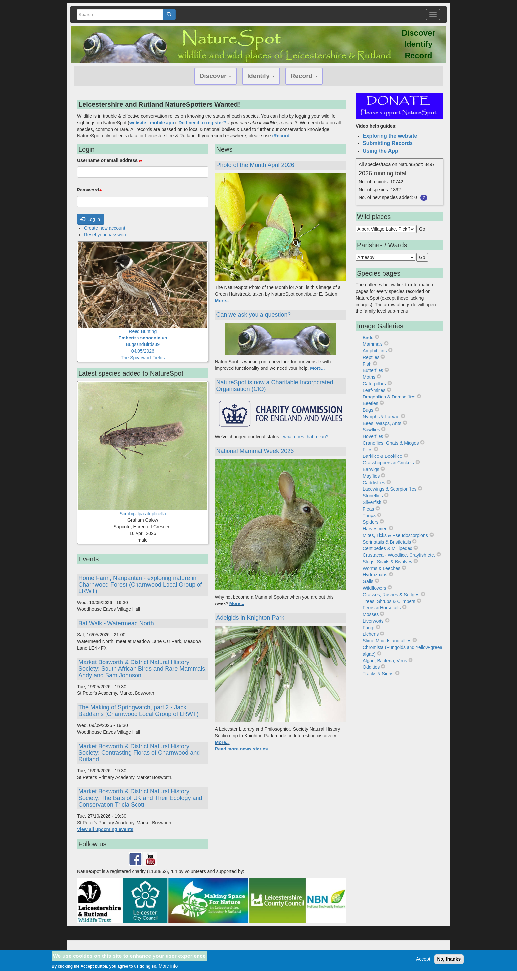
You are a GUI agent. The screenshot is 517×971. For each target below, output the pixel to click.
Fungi (368, 627)
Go (422, 229)
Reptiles (371, 357)
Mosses (371, 614)
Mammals (373, 344)
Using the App (380, 151)
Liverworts (373, 621)
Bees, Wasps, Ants (382, 423)
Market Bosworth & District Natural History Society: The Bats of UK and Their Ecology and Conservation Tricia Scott (140, 798)
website (137, 122)
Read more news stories (241, 748)
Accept (423, 960)
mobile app (162, 122)
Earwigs (371, 469)
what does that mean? (306, 436)
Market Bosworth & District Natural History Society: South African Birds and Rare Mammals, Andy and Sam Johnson (142, 669)
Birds (368, 337)
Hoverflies (373, 436)
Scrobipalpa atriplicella (143, 513)
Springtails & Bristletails (387, 541)
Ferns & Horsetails (382, 607)
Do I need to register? (202, 122)
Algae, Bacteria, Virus (385, 660)
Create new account (104, 228)
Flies (368, 449)
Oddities (371, 667)
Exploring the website (390, 136)
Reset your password (106, 234)
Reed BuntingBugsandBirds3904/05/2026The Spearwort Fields (142, 344)
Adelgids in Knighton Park (250, 617)
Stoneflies (373, 495)
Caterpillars (374, 383)
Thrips (369, 515)
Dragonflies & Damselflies (389, 396)
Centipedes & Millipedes (387, 548)
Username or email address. (108, 160)
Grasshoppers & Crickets (388, 462)
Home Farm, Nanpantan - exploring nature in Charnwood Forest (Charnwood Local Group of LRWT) (140, 585)
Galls (368, 581)
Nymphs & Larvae (381, 416)
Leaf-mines (374, 390)
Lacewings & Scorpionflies (389, 489)
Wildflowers (374, 588)
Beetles (370, 403)
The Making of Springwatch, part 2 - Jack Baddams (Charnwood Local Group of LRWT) (138, 710)
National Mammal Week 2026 (255, 451)
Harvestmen (375, 528)
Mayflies (371, 476)
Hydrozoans (375, 574)
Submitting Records (388, 143)
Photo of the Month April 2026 (255, 165)
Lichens (371, 634)
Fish (367, 364)
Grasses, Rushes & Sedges (391, 594)
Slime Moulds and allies (387, 640)
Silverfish (372, 502)
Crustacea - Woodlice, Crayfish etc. (399, 555)
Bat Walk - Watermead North (116, 623)
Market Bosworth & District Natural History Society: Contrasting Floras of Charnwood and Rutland (139, 753)
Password (88, 189)
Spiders (370, 522)
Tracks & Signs (378, 673)
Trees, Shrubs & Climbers (389, 601)
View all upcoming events (105, 829)
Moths (369, 377)
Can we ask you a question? (253, 314)
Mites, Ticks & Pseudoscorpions (395, 535)
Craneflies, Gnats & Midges (391, 443)
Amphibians (375, 350)
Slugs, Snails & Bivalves (387, 561)
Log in (90, 219)
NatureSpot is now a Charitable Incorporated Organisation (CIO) (274, 385)
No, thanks (449, 960)
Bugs (368, 410)
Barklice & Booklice (382, 456)
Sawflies (371, 429)
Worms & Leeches (381, 568)
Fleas (368, 509)
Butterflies (373, 370)
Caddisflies (374, 482)
